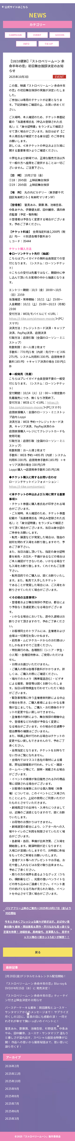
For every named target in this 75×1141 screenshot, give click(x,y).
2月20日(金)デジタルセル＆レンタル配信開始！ (35, 976)
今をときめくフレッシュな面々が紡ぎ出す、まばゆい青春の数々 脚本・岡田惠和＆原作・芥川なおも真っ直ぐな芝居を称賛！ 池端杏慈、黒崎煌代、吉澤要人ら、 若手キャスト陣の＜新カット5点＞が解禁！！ (36, 929)
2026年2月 (12, 1066)
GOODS (59, 35)
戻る (38, 952)
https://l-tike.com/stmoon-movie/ (32, 319)
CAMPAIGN (15, 35)
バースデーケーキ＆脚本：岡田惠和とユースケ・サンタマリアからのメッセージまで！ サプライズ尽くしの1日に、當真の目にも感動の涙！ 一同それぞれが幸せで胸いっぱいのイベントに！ (36, 1014)
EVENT (37, 35)
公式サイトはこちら (16, 7)
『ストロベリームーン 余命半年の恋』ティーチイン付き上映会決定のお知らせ (36, 997)
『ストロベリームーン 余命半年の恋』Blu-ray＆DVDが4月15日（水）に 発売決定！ (36, 985)
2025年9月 (12, 1089)
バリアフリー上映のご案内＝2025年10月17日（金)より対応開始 (38, 910)
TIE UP (49, 43)
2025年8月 (12, 1096)
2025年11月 (13, 1074)
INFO (26, 43)
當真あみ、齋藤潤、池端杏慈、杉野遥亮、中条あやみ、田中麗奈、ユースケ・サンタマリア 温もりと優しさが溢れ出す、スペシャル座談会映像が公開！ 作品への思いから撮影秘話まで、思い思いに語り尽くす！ (36, 1037)
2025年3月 (12, 1119)
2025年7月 (12, 1103)
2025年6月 (12, 1111)
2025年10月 (13, 1081)
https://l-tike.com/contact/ (27, 486)
